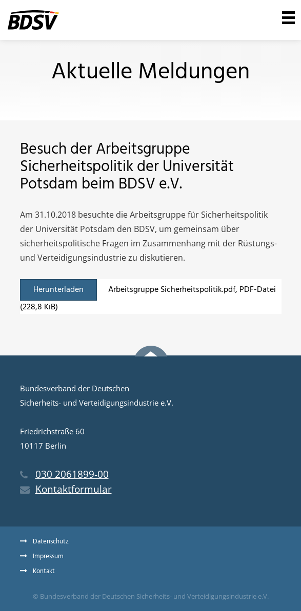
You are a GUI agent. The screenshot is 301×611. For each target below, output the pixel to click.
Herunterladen (58, 290)
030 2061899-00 (64, 474)
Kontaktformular (66, 489)
